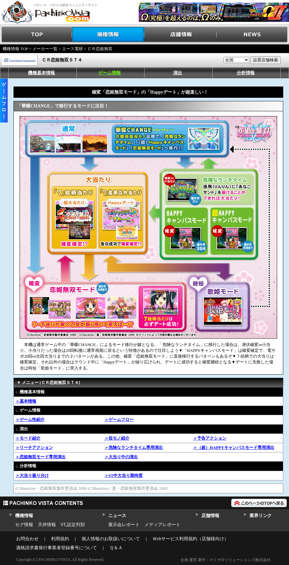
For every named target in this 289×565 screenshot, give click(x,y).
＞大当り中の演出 (121, 456)
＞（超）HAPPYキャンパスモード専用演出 (233, 447)
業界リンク (261, 515)
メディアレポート (162, 524)
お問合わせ (27, 538)
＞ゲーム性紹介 (30, 419)
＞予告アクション (209, 438)
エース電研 (72, 48)
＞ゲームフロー (119, 419)
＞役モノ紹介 (116, 438)
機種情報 (108, 34)
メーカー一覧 (44, 48)
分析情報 (246, 72)
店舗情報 (180, 34)
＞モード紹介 (27, 438)
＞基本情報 (25, 401)
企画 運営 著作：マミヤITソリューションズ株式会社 (225, 560)
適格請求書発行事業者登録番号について (56, 547)
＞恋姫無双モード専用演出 (40, 456)
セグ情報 (24, 524)
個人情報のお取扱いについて (111, 538)
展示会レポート (124, 524)
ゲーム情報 (109, 72)
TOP (36, 34)
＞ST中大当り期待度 (123, 475)
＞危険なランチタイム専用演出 (133, 447)
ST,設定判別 (73, 524)
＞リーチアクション (34, 447)
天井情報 (47, 524)
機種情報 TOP (15, 48)
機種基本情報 (41, 72)
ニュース (117, 515)
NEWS (253, 34)
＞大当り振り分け (32, 475)
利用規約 (60, 538)
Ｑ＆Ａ (116, 547)
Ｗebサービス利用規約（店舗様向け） (191, 538)
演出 (177, 72)
